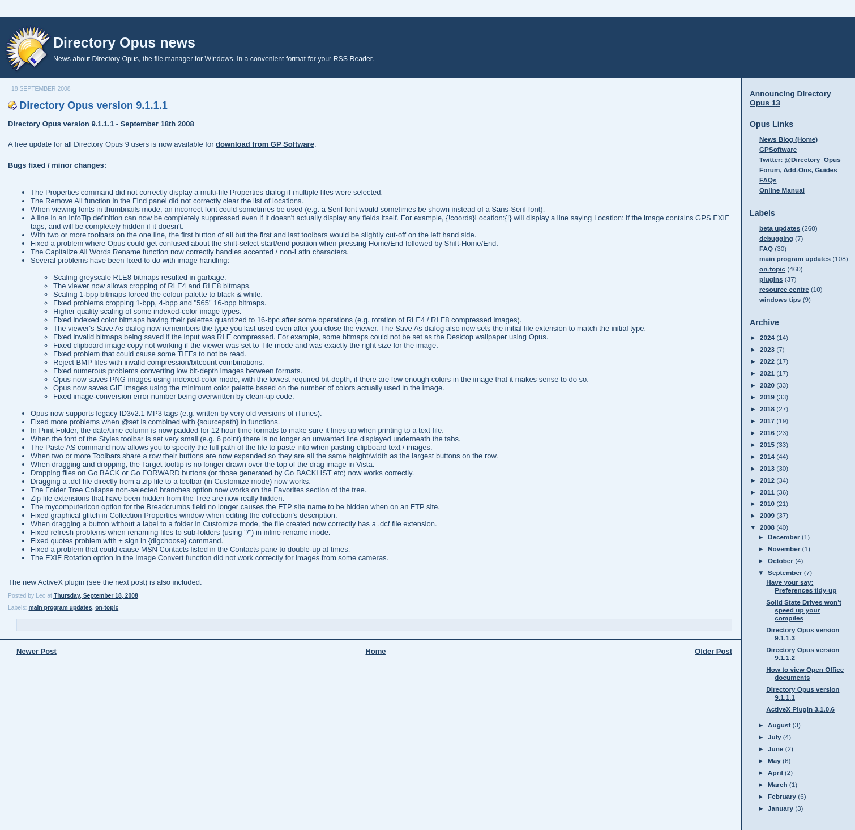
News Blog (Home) (788, 139)
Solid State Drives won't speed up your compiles (803, 610)
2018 (768, 408)
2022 (768, 361)
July (775, 736)
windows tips (780, 299)
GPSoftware (778, 149)
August (780, 725)
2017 (768, 420)
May (775, 760)
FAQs (768, 180)
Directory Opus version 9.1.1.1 (93, 105)
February (783, 796)
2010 (768, 503)
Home (375, 651)
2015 (768, 444)
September (786, 572)
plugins (771, 279)
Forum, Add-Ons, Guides (798, 169)
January (781, 808)
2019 (768, 397)
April (776, 772)
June (776, 748)
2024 (768, 337)
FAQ (766, 248)
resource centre (784, 289)
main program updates (60, 608)
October (781, 560)
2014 (768, 456)
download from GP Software (265, 144)
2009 (768, 515)
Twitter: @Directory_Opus (800, 159)
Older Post (713, 651)
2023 (768, 349)
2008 (768, 527)
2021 (768, 373)
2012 (768, 480)
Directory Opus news (124, 42)
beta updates (779, 228)
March (778, 784)
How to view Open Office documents (805, 673)
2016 (768, 432)
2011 (768, 492)
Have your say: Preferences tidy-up (801, 586)
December (785, 536)
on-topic (106, 608)
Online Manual (782, 190)
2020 (768, 385)
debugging (776, 238)
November (785, 548)
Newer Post (36, 651)
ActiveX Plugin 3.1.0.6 (800, 709)
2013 (768, 468)
